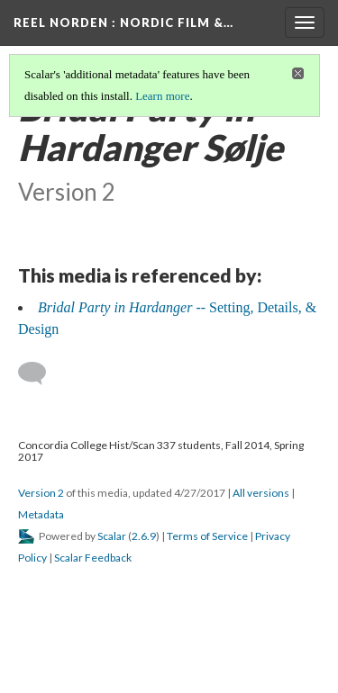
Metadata (41, 514)
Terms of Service (207, 536)
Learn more (162, 96)
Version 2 (41, 493)
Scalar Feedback (93, 557)
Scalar (111, 536)
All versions (261, 493)
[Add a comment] (40, 373)
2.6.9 (144, 536)
